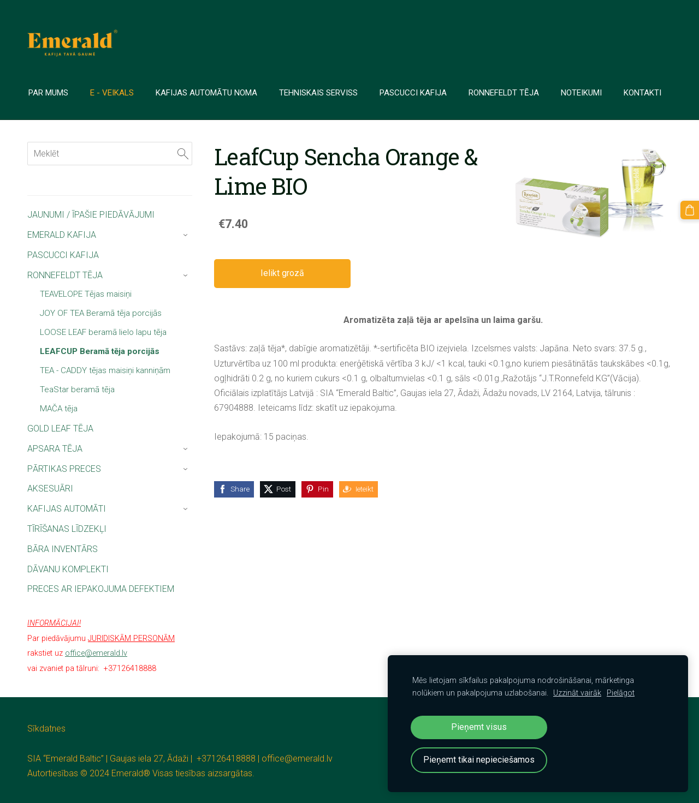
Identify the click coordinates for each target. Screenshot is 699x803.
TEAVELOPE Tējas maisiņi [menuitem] (86, 294)
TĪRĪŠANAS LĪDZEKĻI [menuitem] (66, 529)
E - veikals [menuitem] (113, 93)
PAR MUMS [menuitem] (49, 93)
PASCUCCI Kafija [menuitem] (414, 93)
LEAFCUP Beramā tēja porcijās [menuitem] (99, 351)
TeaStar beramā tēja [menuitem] (77, 389)
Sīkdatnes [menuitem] (46, 728)
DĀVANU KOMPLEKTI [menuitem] (68, 569)
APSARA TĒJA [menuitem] (54, 449)
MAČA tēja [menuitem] (59, 409)
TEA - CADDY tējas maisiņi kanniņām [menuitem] (105, 370)
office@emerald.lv (297, 758)
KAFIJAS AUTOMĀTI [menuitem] (66, 509)
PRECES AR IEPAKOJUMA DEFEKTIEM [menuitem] (100, 589)
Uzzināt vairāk (577, 693)
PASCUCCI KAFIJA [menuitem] (63, 255)
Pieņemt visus (479, 727)
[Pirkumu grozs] (689, 210)
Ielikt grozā (282, 273)
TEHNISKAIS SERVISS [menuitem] (319, 93)
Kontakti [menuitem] (643, 93)
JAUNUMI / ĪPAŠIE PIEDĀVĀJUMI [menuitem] (91, 214)
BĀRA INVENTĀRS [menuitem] (62, 549)
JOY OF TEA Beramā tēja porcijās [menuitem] (101, 313)
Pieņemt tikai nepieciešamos (479, 759)
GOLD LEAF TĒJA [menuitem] (60, 428)
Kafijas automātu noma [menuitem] (207, 93)
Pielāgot (621, 693)
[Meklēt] (109, 153)
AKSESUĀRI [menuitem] (50, 488)
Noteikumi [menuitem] (582, 93)
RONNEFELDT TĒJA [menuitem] (65, 275)
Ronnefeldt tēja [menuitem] (505, 93)
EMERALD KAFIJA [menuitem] (61, 235)
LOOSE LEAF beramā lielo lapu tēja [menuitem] (103, 332)
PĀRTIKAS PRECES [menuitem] (64, 469)
